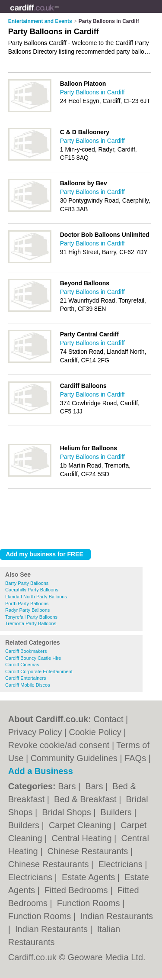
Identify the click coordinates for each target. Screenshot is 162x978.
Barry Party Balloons (26, 583)
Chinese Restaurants (89, 851)
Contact (109, 719)
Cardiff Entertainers (25, 678)
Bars (68, 786)
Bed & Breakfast (86, 799)
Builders (117, 812)
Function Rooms (89, 903)
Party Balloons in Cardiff (92, 92)
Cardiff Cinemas (22, 664)
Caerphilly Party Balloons (31, 589)
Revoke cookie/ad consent (59, 745)
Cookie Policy (95, 732)
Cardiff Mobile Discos (27, 685)
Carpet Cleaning (81, 825)
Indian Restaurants (116, 916)
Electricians (121, 864)
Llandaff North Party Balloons (36, 596)
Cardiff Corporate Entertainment (39, 671)
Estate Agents (90, 877)
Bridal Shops (67, 812)
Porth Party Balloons (26, 603)
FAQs (135, 758)
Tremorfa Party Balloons (30, 623)
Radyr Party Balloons (27, 610)
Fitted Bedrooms (77, 890)
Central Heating (83, 838)
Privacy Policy (35, 732)
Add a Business (40, 771)
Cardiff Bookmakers (26, 651)
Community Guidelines (74, 758)
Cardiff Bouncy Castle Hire (33, 658)
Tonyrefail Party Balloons (31, 617)
